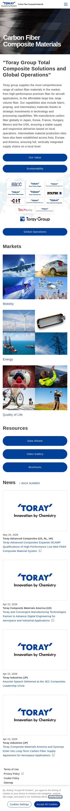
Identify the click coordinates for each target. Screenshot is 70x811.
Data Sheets (35, 444)
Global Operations (35, 235)
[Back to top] (9, 4)
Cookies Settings (19, 804)
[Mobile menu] (66, 4)
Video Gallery (35, 457)
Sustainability (35, 168)
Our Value (35, 157)
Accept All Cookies (47, 804)
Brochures (34, 471)
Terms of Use (11, 779)
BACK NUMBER (30, 487)
